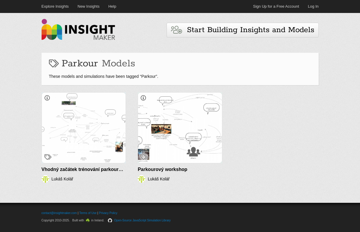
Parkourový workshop (162, 169)
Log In (313, 6)
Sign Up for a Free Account (276, 6)
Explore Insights (55, 6)
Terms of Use (88, 213)
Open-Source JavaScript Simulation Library (142, 220)
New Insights (88, 6)
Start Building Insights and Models (242, 30)
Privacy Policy (108, 213)
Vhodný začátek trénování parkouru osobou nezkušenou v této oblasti (120, 169)
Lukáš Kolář (62, 179)
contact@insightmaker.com (59, 213)
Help (112, 6)
